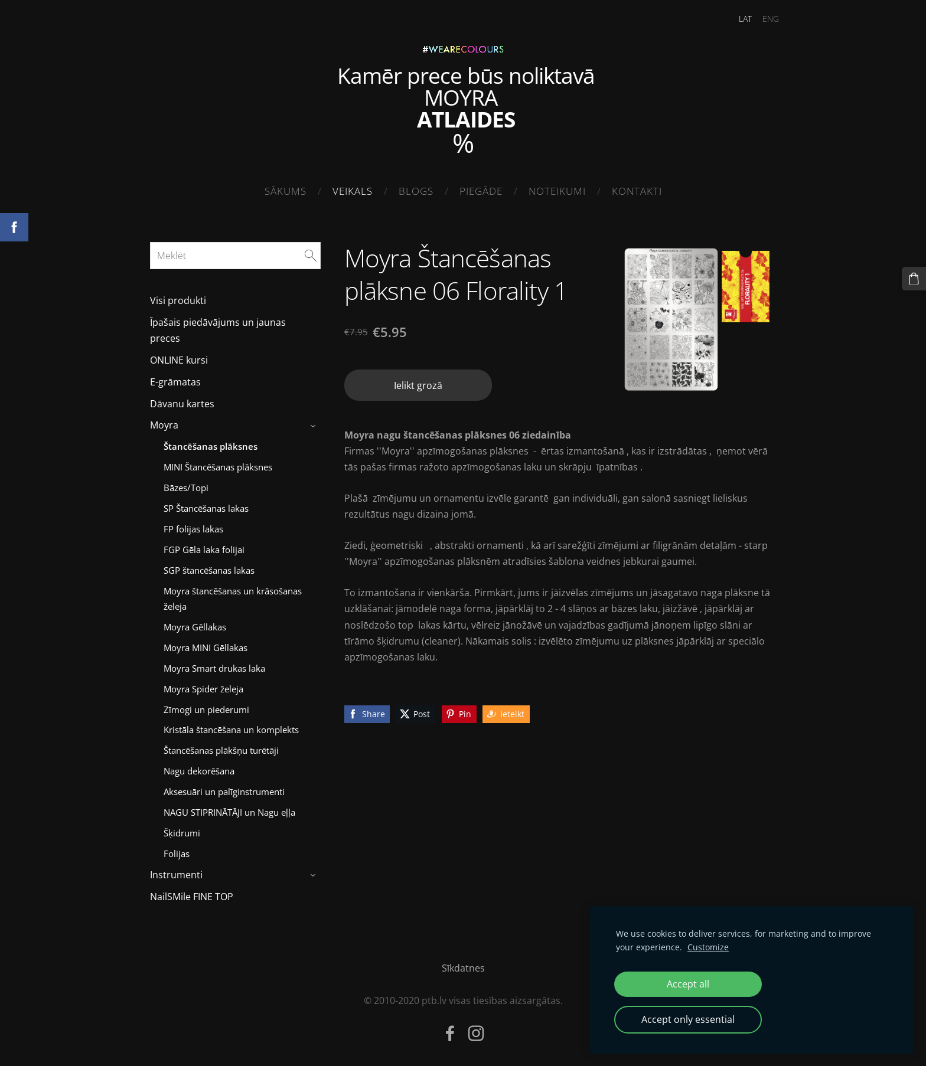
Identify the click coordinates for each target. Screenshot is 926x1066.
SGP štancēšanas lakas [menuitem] (209, 567)
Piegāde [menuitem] (481, 191)
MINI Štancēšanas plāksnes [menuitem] (218, 463)
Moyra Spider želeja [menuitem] (203, 685)
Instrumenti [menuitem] (176, 871)
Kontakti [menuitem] (637, 191)
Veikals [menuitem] (352, 191)
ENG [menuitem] (763, 18)
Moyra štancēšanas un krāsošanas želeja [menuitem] (233, 595)
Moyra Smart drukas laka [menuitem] (214, 665)
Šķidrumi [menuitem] (182, 829)
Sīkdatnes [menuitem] (463, 964)
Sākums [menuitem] (286, 191)
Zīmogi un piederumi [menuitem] (206, 706)
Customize (708, 947)
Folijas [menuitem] (177, 850)
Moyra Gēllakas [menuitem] (195, 623)
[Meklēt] (235, 252)
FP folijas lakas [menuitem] (193, 525)
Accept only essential (688, 1019)
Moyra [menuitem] (164, 422)
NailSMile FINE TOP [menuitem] (191, 893)
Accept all (688, 983)
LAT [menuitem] (738, 18)
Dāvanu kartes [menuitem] (182, 400)
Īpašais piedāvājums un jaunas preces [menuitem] (218, 326)
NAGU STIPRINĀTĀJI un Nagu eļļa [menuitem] (229, 809)
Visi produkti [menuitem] (178, 297)
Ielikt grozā (418, 381)
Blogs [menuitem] (416, 191)
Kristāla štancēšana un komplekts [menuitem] (231, 727)
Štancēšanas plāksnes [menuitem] (210, 443)
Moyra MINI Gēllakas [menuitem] (205, 644)
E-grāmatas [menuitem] (175, 378)
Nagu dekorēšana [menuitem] (199, 768)
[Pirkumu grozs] (915, 278)
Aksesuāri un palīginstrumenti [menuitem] (224, 788)
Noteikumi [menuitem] (557, 191)
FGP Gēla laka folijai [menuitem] (204, 546)
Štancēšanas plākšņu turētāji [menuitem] (221, 747)
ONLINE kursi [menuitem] (179, 356)
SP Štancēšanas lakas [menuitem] (206, 505)
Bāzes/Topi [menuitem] (186, 484)
